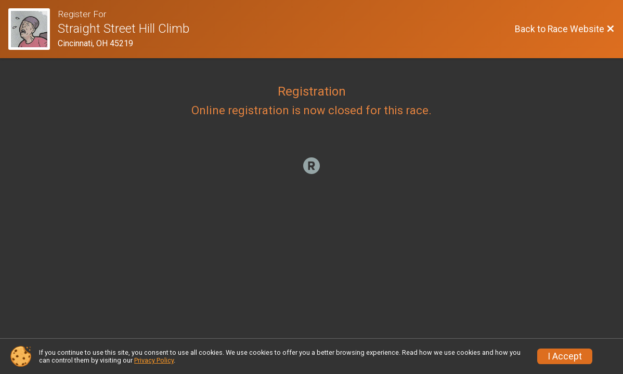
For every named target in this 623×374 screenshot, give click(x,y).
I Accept (565, 356)
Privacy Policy (154, 360)
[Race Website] (33, 29)
